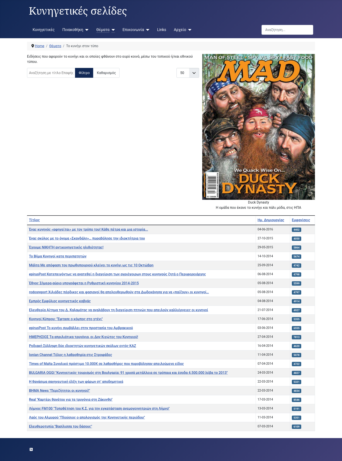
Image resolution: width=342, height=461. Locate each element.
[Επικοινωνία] (146, 30)
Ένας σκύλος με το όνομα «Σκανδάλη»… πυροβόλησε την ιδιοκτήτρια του (87, 238)
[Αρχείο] (189, 30)
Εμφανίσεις (301, 220)
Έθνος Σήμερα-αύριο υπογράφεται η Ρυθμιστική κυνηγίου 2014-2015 (84, 283)
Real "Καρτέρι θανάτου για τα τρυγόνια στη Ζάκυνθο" (71, 399)
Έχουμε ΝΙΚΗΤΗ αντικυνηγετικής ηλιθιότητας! (66, 247)
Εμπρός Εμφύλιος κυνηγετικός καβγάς (60, 301)
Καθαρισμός (106, 73)
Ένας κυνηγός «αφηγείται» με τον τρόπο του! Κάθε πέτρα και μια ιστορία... (88, 229)
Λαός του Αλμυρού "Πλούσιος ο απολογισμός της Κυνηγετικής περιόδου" (87, 417)
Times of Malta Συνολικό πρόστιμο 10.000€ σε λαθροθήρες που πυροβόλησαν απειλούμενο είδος (106, 364)
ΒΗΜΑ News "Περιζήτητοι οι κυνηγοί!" (59, 390)
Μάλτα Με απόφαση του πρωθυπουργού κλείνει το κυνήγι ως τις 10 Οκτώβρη (91, 265)
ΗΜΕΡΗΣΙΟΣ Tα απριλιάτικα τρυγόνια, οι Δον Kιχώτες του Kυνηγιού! (83, 337)
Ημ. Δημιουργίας (271, 220)
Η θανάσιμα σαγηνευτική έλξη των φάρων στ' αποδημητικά (76, 382)
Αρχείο (180, 30)
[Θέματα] (112, 30)
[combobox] (287, 30)
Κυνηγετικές (44, 30)
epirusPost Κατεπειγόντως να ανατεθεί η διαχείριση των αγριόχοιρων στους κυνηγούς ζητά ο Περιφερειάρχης (117, 274)
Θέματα (102, 30)
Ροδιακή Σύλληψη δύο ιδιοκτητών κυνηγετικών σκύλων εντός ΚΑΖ (82, 346)
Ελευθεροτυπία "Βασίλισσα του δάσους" (60, 426)
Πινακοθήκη (72, 30)
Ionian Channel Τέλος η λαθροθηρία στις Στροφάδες (70, 355)
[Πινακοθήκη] (86, 30)
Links (161, 30)
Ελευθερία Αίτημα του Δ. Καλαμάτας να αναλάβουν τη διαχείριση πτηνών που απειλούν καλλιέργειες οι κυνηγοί (118, 310)
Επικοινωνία (133, 30)
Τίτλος (34, 220)
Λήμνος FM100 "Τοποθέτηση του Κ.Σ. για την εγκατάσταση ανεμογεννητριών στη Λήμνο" (99, 408)
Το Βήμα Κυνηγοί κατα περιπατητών (57, 256)
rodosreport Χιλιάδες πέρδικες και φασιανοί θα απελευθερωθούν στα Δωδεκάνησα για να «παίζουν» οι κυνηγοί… (119, 292)
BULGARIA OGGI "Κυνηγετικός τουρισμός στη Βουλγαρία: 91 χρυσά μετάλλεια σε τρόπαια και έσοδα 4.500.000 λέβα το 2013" (128, 373)
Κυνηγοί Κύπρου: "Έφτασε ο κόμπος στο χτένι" (66, 319)
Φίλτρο (84, 73)
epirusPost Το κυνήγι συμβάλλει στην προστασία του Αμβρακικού (81, 328)
